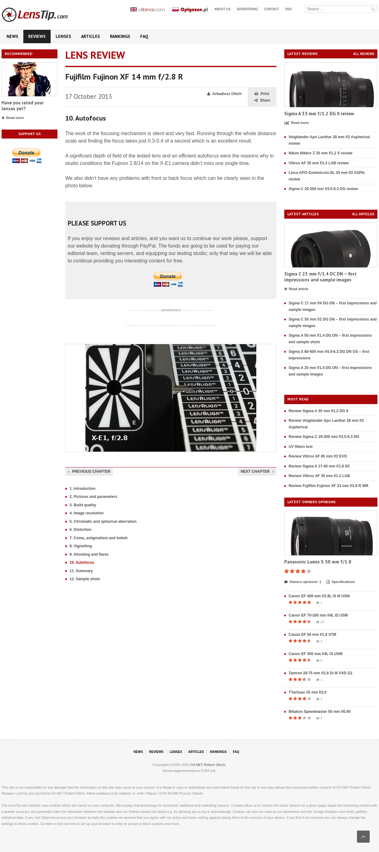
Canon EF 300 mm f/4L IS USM (315, 654)
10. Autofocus (82, 562)
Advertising (247, 9)
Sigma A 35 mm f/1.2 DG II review (319, 113)
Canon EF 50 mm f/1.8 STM (312, 634)
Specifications (340, 582)
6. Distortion (80, 529)
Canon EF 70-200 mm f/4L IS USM (318, 615)
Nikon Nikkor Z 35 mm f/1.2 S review (320, 153)
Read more (13, 118)
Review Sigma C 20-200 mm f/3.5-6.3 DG (324, 437)
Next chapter (257, 471)
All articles (363, 214)
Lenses (63, 36)
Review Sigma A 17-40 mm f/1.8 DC (319, 466)
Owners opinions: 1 (302, 582)
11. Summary (81, 571)
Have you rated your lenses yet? (22, 106)
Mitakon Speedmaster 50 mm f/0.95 (319, 711)
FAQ (144, 36)
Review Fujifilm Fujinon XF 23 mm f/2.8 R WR (328, 486)
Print (261, 94)
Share (262, 100)
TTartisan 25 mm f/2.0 (307, 692)
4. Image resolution (86, 513)
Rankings (120, 36)
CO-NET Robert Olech (207, 765)
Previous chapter (89, 471)
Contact (271, 9)
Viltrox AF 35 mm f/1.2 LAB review (319, 163)
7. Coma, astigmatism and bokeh (99, 538)
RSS (288, 9)
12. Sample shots (85, 579)
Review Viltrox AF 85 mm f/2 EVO (318, 456)
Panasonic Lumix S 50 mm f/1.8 (317, 562)
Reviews (37, 36)
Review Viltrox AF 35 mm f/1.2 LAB (319, 476)
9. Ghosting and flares (89, 554)
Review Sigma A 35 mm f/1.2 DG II (318, 411)
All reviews (363, 54)
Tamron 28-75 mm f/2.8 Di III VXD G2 (320, 673)
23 (320, 622)
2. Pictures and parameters (93, 496)
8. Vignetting (81, 546)
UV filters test (301, 446)
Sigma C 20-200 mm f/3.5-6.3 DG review (323, 189)
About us (222, 9)
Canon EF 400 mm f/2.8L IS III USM (319, 596)
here (49, 824)
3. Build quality (83, 505)
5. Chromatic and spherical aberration (103, 521)
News (12, 36)
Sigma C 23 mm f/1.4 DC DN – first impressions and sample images (320, 277)
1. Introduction (82, 488)
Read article (296, 289)
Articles (90, 36)
